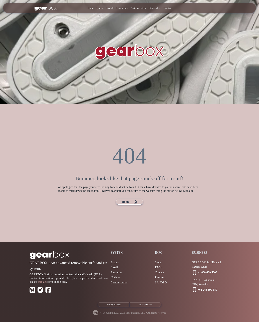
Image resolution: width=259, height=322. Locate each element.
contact (42, 281)
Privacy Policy (145, 304)
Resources (122, 8)
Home (90, 8)
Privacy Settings (114, 304)
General (155, 8)
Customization (138, 8)
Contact (167, 8)
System (100, 8)
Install (109, 8)
